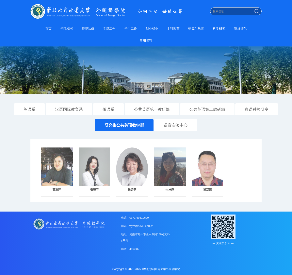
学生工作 (130, 28)
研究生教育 (196, 28)
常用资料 (146, 40)
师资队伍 (88, 28)
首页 (48, 28)
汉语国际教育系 (69, 109)
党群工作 (109, 28)
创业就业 (152, 28)
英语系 (29, 109)
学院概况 (66, 28)
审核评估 (240, 28)
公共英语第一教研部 (152, 109)
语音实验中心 (175, 125)
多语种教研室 (256, 109)
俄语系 (108, 109)
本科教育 (173, 28)
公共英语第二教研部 (207, 109)
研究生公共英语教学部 (124, 125)
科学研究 (219, 28)
